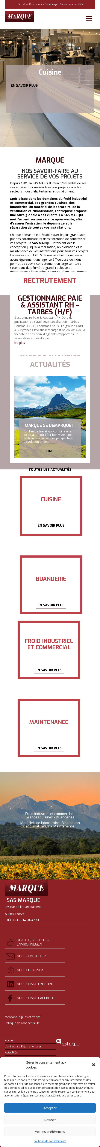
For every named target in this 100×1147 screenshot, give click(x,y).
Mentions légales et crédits (22, 1017)
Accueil (9, 1040)
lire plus (19, 343)
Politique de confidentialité (50, 1141)
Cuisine (50, 72)
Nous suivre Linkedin (34, 984)
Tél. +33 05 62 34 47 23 (22, 920)
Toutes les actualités (50, 469)
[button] (93, 1065)
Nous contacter (31, 956)
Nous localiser (30, 970)
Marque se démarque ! (49, 428)
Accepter (50, 1108)
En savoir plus (24, 85)
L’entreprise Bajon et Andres (23, 1046)
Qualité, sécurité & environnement (33, 942)
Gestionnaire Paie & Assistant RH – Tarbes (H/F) (50, 305)
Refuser (50, 1120)
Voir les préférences (50, 1131)
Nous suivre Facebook (36, 998)
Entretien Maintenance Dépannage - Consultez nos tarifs (50, 4)
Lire (49, 453)
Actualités (11, 1052)
